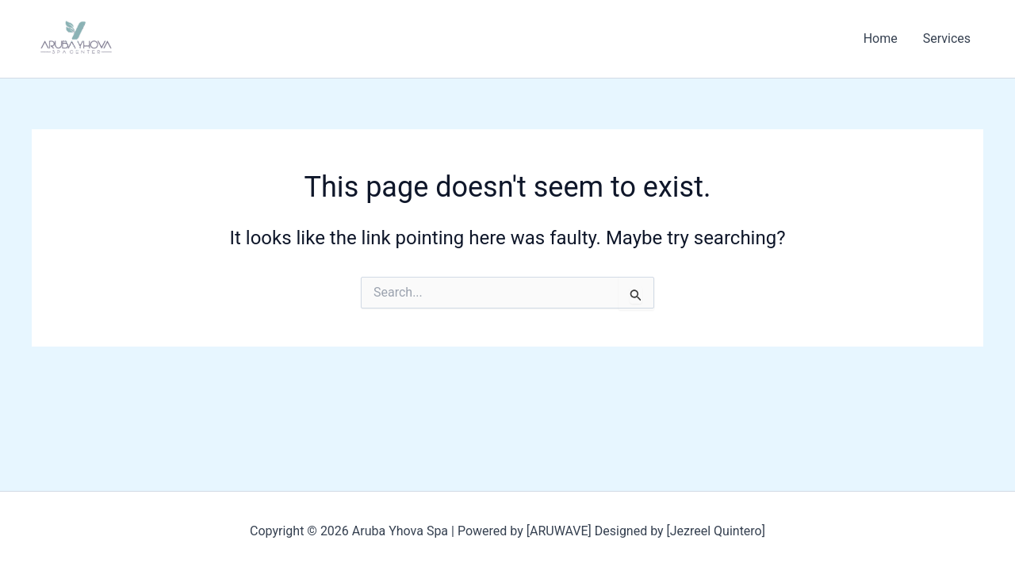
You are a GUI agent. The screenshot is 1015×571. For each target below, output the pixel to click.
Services (947, 38)
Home (881, 38)
